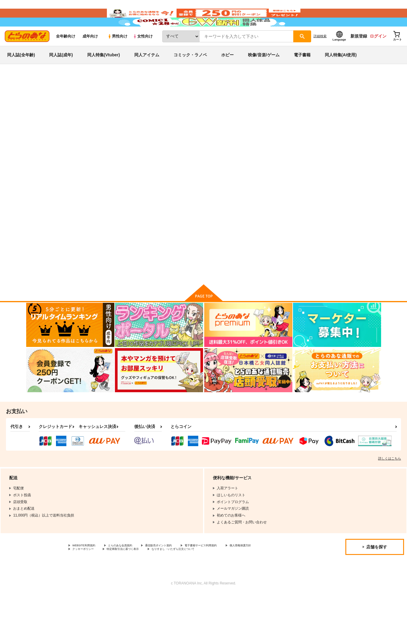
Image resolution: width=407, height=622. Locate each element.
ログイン (378, 54)
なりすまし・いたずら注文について (239, 577)
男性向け (117, 54)
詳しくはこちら (389, 484)
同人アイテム (146, 72)
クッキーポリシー (128, 577)
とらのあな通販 (37, 99)
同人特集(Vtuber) (103, 72)
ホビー (227, 72)
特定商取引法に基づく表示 (176, 577)
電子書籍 (302, 72)
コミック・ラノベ (190, 72)
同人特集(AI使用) (341, 72)
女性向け (143, 54)
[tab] (126, 154)
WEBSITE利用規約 (87, 572)
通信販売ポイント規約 (178, 572)
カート (133, 290)
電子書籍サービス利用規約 (230, 572)
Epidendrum (191, 127)
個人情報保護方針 (86, 577)
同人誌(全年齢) (21, 72)
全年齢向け (65, 54)
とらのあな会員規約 (132, 572)
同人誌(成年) (61, 72)
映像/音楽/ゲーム (264, 72)
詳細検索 (320, 54)
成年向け (90, 54)
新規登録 (358, 54)
